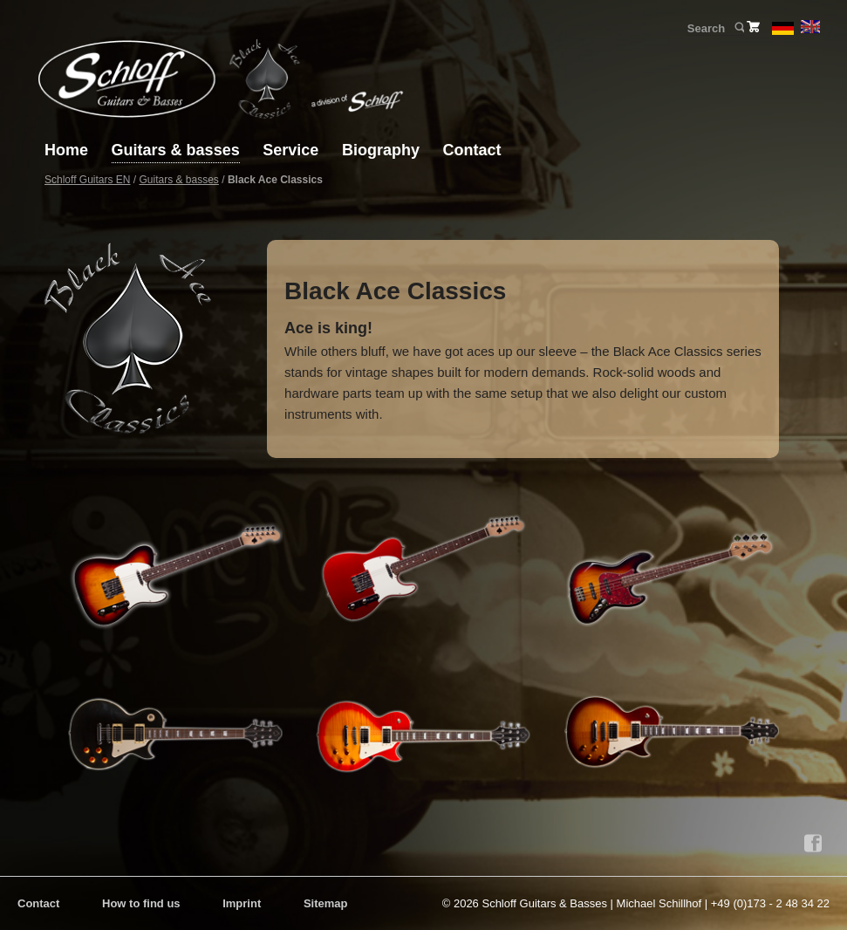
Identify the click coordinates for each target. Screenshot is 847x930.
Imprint (241, 903)
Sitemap (326, 903)
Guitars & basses (176, 150)
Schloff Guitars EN (87, 180)
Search (738, 28)
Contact (471, 150)
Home (66, 150)
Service (290, 150)
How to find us (141, 903)
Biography (381, 150)
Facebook (813, 843)
